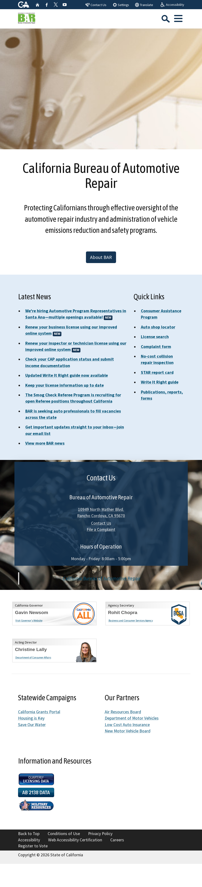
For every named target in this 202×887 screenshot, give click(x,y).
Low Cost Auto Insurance (127, 724)
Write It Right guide (159, 382)
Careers (117, 840)
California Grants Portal (39, 712)
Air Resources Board (123, 712)
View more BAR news (45, 443)
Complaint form (156, 346)
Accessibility (29, 840)
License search (155, 336)
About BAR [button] (101, 257)
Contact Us (101, 523)
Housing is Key (31, 718)
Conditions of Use (64, 833)
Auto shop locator (158, 327)
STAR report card (157, 372)
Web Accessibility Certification (75, 840)
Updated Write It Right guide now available (66, 375)
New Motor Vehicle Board (127, 731)
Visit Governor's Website (28, 620)
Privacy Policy (100, 833)
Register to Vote (33, 846)
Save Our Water (32, 724)
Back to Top (28, 833)
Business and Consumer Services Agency (131, 620)
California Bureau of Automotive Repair (101, 578)
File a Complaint (101, 529)
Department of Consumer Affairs (33, 657)
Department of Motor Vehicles (132, 718)
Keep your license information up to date (64, 385)
